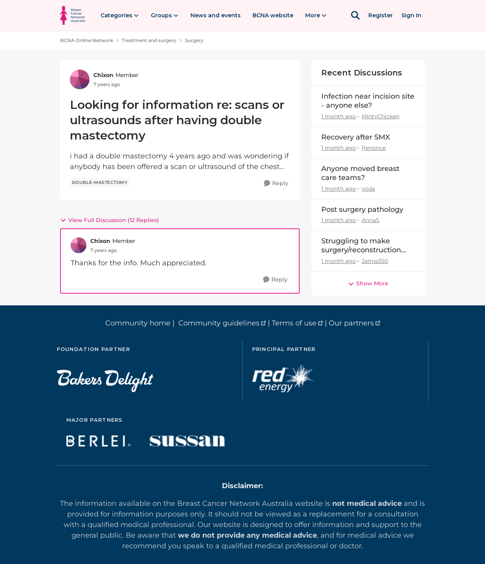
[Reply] (276, 183)
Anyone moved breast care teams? (360, 173)
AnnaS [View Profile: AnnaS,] (370, 220)
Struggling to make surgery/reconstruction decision (361, 246)
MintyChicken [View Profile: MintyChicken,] (380, 116)
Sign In (411, 15)
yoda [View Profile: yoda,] (368, 188)
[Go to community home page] (72, 15)
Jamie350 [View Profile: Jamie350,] (375, 261)
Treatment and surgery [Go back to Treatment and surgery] (149, 40)
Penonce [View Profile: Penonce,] (374, 147)
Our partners (351, 323)
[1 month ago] (338, 116)
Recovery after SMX (355, 137)
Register (380, 15)
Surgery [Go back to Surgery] (194, 40)
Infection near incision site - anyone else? (367, 101)
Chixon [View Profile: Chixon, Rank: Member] (103, 75)
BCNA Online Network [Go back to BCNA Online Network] (86, 40)
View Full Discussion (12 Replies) (109, 220)
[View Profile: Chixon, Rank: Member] (80, 79)
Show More (368, 283)
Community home (137, 323)
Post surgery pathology (362, 209)
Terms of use (294, 323)
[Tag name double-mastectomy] (100, 182)
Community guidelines (219, 323)
